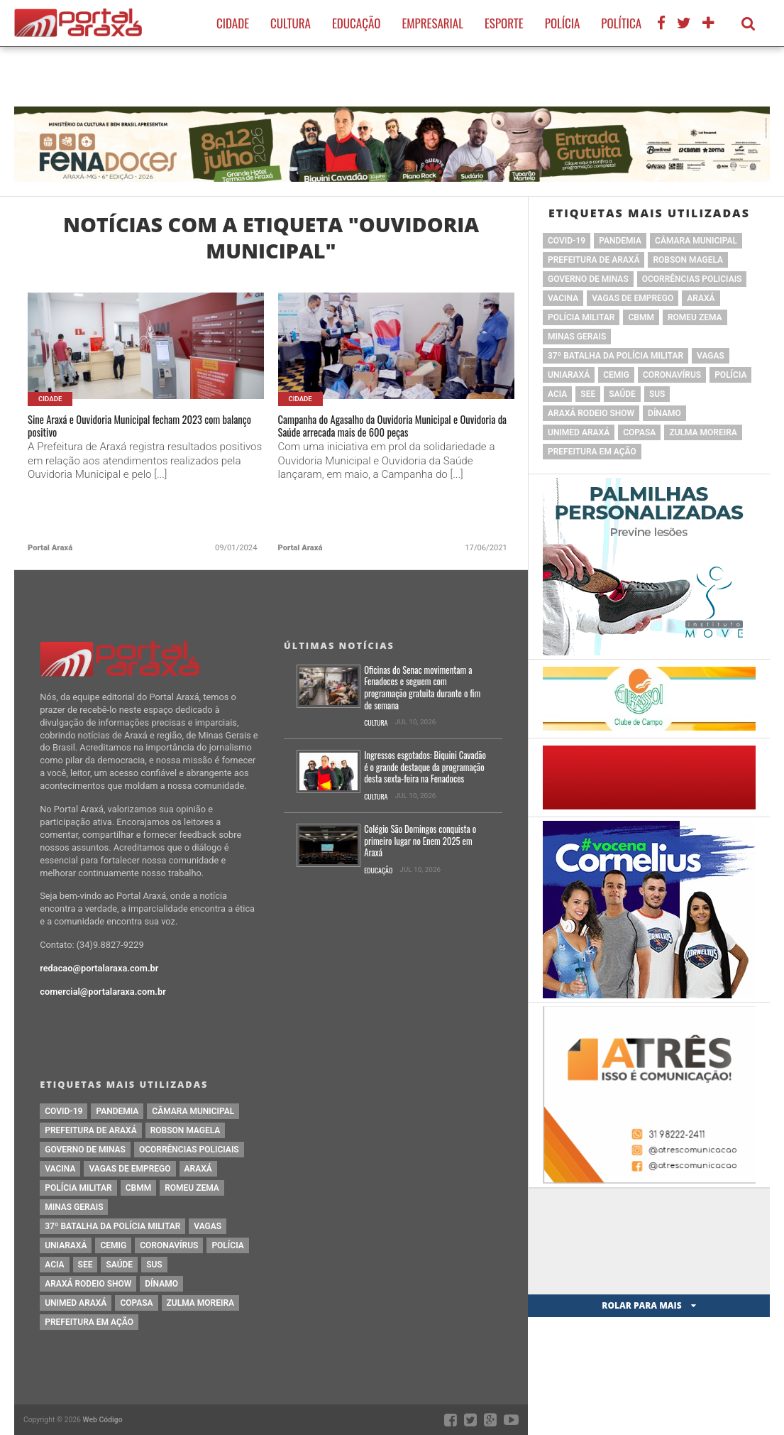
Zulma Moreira (702, 432)
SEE (587, 394)
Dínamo (664, 413)
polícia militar (581, 317)
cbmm (640, 317)
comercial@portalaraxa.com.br (103, 991)
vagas (710, 356)
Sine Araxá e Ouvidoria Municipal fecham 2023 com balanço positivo (143, 431)
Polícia (562, 23)
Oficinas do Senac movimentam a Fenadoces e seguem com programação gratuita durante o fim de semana (422, 688)
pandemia (620, 241)
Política (621, 23)
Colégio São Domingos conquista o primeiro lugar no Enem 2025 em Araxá (420, 841)
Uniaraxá (569, 375)
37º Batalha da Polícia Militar (615, 356)
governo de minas (588, 279)
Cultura (290, 23)
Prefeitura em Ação (592, 452)
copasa (639, 432)
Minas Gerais (577, 337)
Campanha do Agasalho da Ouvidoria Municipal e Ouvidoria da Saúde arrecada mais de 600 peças (392, 439)
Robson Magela (688, 260)
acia (557, 394)
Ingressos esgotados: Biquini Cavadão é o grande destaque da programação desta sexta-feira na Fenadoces (425, 767)
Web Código (103, 1419)
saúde (622, 394)
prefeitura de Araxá (593, 260)
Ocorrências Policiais (692, 279)
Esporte (504, 23)
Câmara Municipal (696, 241)
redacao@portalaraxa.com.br (99, 968)
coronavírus (672, 375)
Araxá (700, 298)
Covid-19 (566, 241)
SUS (657, 394)
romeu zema (695, 317)
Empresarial (432, 23)
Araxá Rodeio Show (591, 413)
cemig (616, 375)
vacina (563, 298)
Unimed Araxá (578, 432)
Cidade (232, 23)
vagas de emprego (632, 298)
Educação (356, 23)
